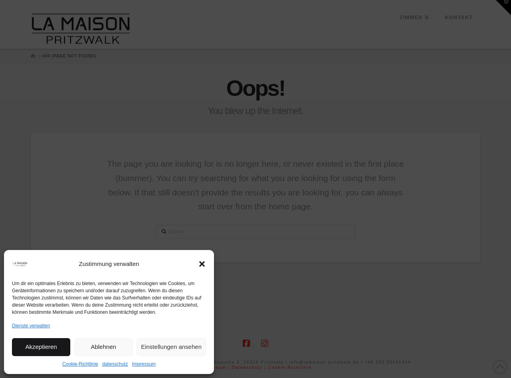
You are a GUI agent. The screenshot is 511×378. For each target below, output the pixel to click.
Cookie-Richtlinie (80, 364)
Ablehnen (103, 346)
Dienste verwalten (31, 326)
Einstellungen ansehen (171, 346)
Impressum (144, 364)
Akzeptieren (41, 346)
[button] (202, 264)
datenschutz (115, 364)
